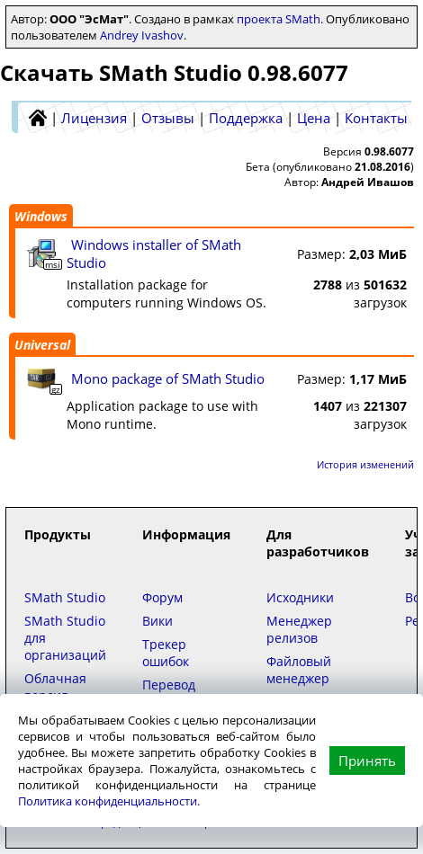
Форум (162, 597)
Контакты (376, 118)
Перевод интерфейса (180, 693)
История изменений (365, 464)
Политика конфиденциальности (107, 801)
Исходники (300, 597)
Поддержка (246, 118)
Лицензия (94, 118)
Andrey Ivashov (142, 35)
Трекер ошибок (165, 653)
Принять (367, 760)
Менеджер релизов (299, 629)
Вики (157, 620)
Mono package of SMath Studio (168, 378)
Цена (313, 118)
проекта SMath (278, 19)
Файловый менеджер (298, 670)
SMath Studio (64, 597)
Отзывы (167, 118)
